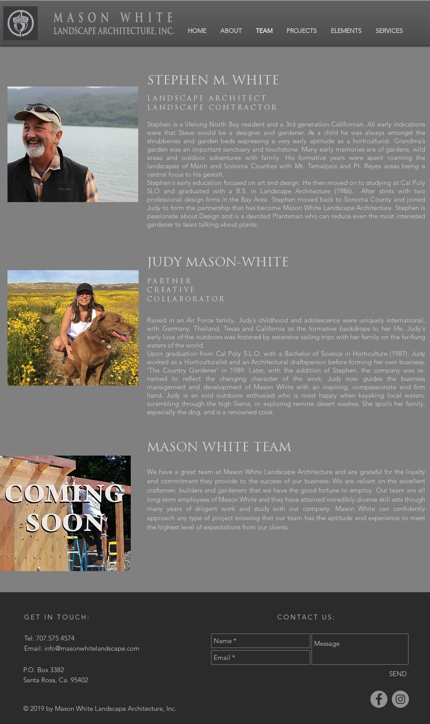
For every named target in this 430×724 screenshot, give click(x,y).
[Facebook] (378, 699)
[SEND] (398, 674)
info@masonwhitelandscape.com (92, 648)
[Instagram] (400, 699)
